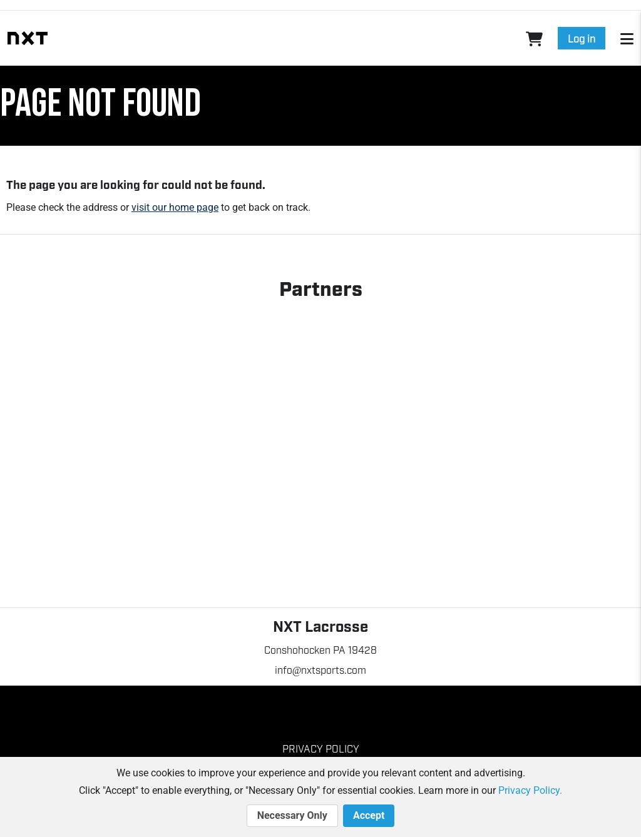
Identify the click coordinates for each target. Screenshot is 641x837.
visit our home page (174, 207)
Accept (368, 815)
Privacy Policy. (530, 790)
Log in (581, 38)
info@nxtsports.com (321, 669)
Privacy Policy (320, 748)
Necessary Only (292, 815)
